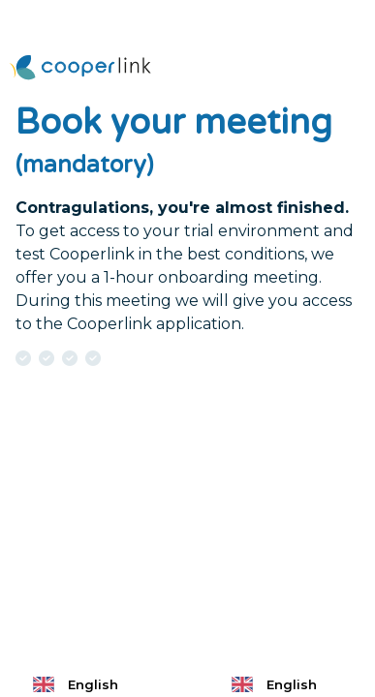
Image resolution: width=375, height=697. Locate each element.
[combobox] (88, 684)
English (73, 684)
